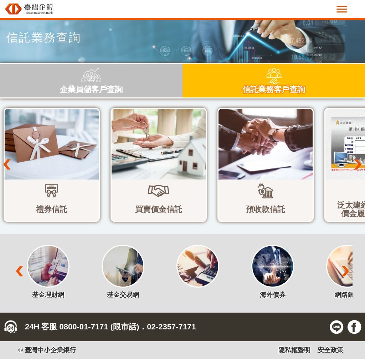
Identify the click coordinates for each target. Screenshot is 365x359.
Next (358, 164)
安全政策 (330, 350)
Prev (7, 164)
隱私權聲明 (294, 350)
